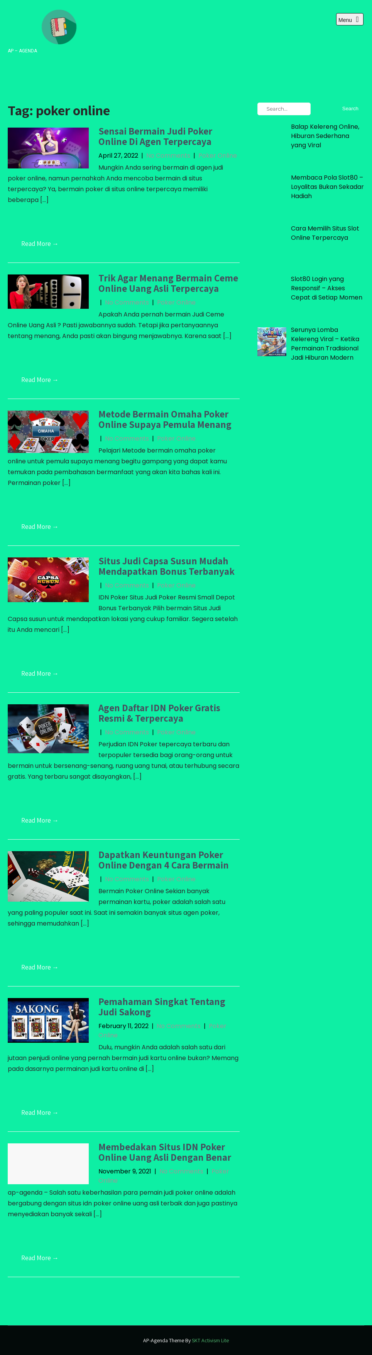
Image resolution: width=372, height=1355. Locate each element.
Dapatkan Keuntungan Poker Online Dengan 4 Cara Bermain (163, 860)
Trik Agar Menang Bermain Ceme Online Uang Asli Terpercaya (168, 283)
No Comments (168, 155)
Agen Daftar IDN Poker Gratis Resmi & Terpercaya (159, 713)
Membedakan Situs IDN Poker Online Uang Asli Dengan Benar (164, 1152)
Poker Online (217, 155)
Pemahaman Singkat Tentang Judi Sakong (161, 1006)
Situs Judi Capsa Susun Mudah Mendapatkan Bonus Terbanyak (166, 566)
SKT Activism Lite (210, 1340)
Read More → (40, 243)
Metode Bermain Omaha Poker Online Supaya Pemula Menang (165, 419)
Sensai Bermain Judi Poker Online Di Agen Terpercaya (155, 136)
